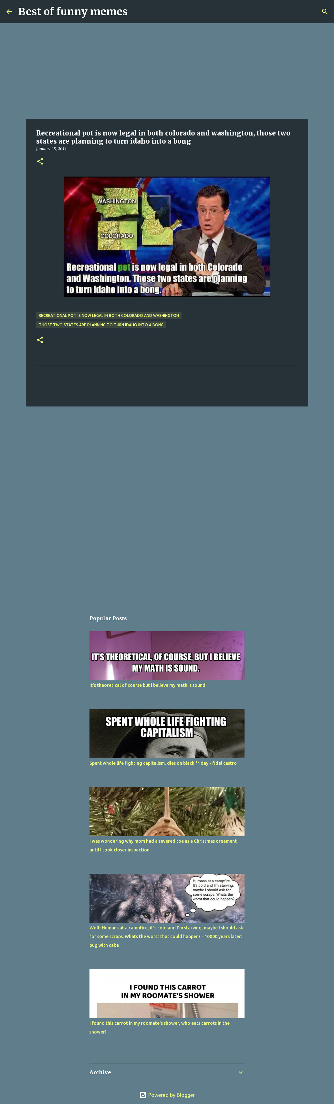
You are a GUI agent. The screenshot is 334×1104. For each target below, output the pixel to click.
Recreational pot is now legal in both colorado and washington (109, 315)
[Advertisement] (167, 71)
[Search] (325, 11)
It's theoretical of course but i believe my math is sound (147, 685)
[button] (40, 161)
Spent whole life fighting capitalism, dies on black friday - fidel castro (163, 763)
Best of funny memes (73, 11)
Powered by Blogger (167, 1095)
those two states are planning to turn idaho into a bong (101, 325)
